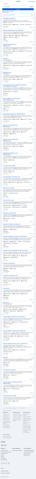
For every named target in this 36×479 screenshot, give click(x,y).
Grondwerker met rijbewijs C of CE (10, 275)
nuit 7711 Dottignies (26, 432)
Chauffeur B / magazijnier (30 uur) (10, 125)
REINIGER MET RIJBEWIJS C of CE (10, 153)
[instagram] (4, 463)
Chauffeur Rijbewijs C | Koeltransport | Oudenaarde (14, 330)
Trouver (18, 9)
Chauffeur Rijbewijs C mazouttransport (11, 98)
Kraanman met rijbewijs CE (9, 263)
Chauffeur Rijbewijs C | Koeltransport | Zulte (12, 382)
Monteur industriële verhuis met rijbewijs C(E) (13, 30)
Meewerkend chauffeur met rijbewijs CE (11, 224)
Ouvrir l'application (31, 1)
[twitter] (6, 463)
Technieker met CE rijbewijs (9, 165)
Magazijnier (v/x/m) (7, 72)
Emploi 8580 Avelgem (6, 418)
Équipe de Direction (4, 453)
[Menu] (1, 1)
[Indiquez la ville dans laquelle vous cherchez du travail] (18, 6)
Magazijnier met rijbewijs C (9, 187)
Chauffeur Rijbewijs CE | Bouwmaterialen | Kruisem (14, 316)
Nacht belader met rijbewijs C (9, 369)
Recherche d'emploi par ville (7, 437)
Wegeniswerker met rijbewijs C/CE (10, 139)
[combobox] (3, 468)
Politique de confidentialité (5, 473)
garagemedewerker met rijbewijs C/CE (11, 176)
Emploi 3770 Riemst (6, 424)
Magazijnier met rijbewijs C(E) (9, 213)
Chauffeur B (5, 58)
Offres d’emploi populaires (7, 436)
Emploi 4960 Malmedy (6, 427)
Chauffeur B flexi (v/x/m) (8, 200)
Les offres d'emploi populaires (29, 450)
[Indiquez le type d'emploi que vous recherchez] (18, 4)
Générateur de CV (27, 455)
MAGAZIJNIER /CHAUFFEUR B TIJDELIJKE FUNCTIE (14, 114)
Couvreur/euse (6, 288)
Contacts (2, 455)
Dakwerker (5, 357)
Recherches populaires (7, 410)
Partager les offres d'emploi (17, 450)
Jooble (7, 476)
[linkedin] (9, 463)
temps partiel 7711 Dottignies (17, 415)
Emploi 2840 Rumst (6, 414)
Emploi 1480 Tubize (6, 419)
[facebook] (2, 463)
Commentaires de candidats (28, 451)
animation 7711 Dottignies (27, 416)
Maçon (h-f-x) (6, 302)
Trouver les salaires (27, 453)
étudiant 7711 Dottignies (17, 414)
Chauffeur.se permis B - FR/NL (9, 395)
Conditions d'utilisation (5, 470)
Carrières (2, 456)
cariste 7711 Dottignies (16, 418)
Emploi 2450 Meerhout (6, 421)
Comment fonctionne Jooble (6, 451)
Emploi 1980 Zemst (6, 415)
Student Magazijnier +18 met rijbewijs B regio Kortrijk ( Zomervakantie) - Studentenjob (15, 85)
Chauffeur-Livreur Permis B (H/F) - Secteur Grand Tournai (15, 250)
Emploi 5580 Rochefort (6, 426)
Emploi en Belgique (4, 459)
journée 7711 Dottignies (26, 428)
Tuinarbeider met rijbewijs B (9, 18)
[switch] (32, 14)
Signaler (31, 27)
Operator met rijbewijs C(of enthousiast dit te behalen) (15, 236)
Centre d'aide (3, 458)
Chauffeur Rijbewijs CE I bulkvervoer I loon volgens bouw (15, 343)
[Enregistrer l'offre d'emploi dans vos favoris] (32, 18)
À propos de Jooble (4, 450)
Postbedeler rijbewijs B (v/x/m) (9, 44)
